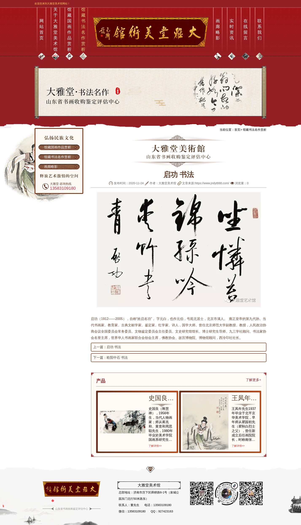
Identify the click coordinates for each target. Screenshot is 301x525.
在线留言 (245, 29)
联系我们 (259, 29)
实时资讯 (232, 29)
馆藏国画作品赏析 (69, 29)
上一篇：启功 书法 (107, 347)
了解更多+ (253, 380)
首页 (237, 129)
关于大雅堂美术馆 (55, 29)
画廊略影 (218, 29)
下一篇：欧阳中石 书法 (110, 357)
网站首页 (41, 29)
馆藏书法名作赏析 (83, 29)
